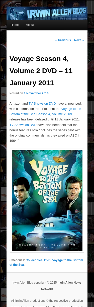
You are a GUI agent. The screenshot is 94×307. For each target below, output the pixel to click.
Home (15, 25)
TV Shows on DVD (42, 103)
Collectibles (34, 260)
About (30, 25)
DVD (47, 260)
